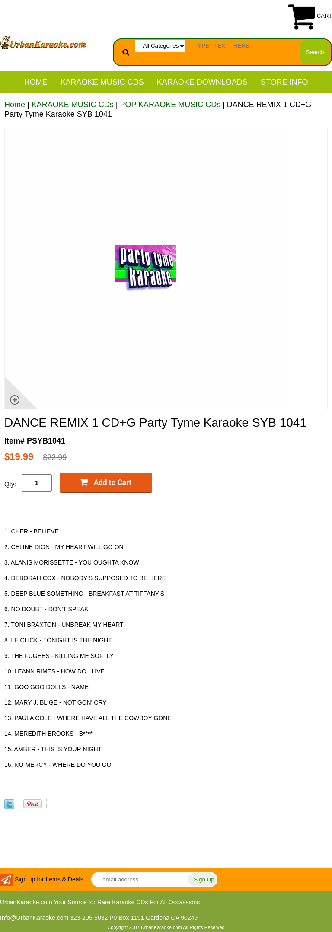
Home (36, 82)
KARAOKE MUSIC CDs (102, 82)
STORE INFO (284, 82)
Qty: (10, 484)
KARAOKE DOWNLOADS (202, 82)
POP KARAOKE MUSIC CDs (170, 104)
